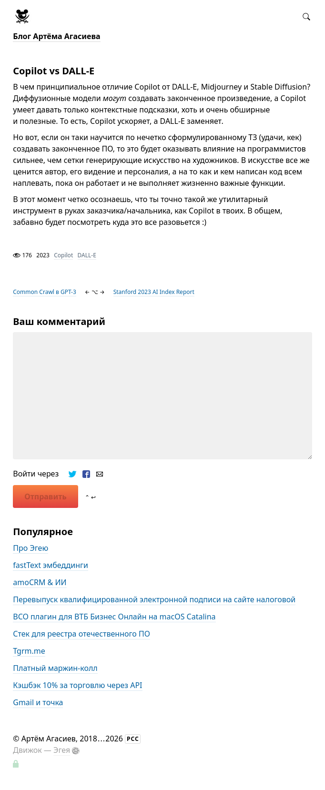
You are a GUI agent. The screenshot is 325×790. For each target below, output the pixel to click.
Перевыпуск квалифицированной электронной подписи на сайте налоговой (154, 599)
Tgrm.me (29, 651)
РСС (133, 739)
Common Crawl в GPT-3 (44, 292)
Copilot (63, 255)
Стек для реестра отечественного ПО (81, 633)
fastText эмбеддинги (50, 565)
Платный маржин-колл (55, 668)
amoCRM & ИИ (39, 582)
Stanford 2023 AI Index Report (153, 292)
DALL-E (87, 255)
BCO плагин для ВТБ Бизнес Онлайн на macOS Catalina (114, 616)
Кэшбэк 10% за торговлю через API (77, 685)
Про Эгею (30, 548)
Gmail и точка (38, 702)
